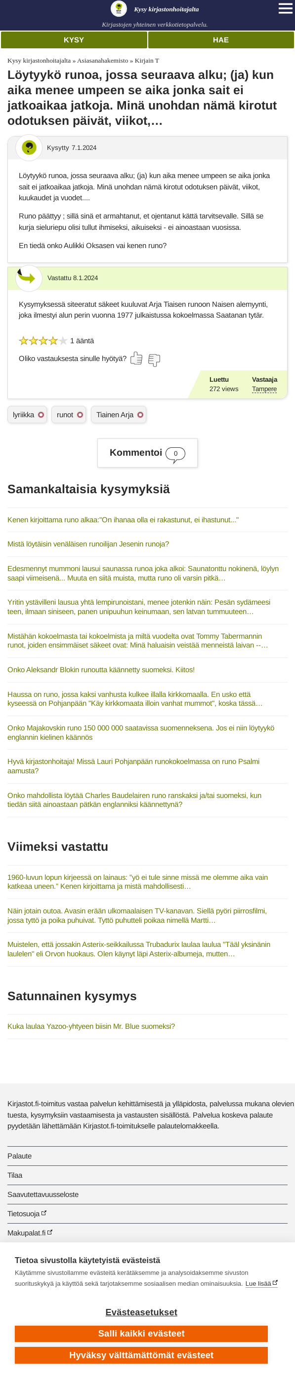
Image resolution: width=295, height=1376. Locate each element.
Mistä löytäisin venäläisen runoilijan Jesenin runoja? (88, 544)
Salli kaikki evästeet (141, 1334)
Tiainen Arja (114, 414)
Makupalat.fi (26, 1233)
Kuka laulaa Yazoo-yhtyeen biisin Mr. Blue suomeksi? (91, 1026)
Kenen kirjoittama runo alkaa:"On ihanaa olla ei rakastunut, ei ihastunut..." (123, 519)
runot (65, 414)
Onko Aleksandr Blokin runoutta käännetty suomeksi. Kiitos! (101, 669)
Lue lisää (258, 1283)
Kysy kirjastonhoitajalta (39, 60)
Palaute (19, 1156)
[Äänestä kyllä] (136, 358)
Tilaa (14, 1175)
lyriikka (23, 414)
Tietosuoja (23, 1213)
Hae (221, 40)
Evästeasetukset (141, 1312)
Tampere (264, 389)
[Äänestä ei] (153, 360)
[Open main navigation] (286, 8)
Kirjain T (147, 60)
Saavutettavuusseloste (43, 1194)
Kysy (74, 40)
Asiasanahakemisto (102, 60)
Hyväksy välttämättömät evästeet (141, 1355)
